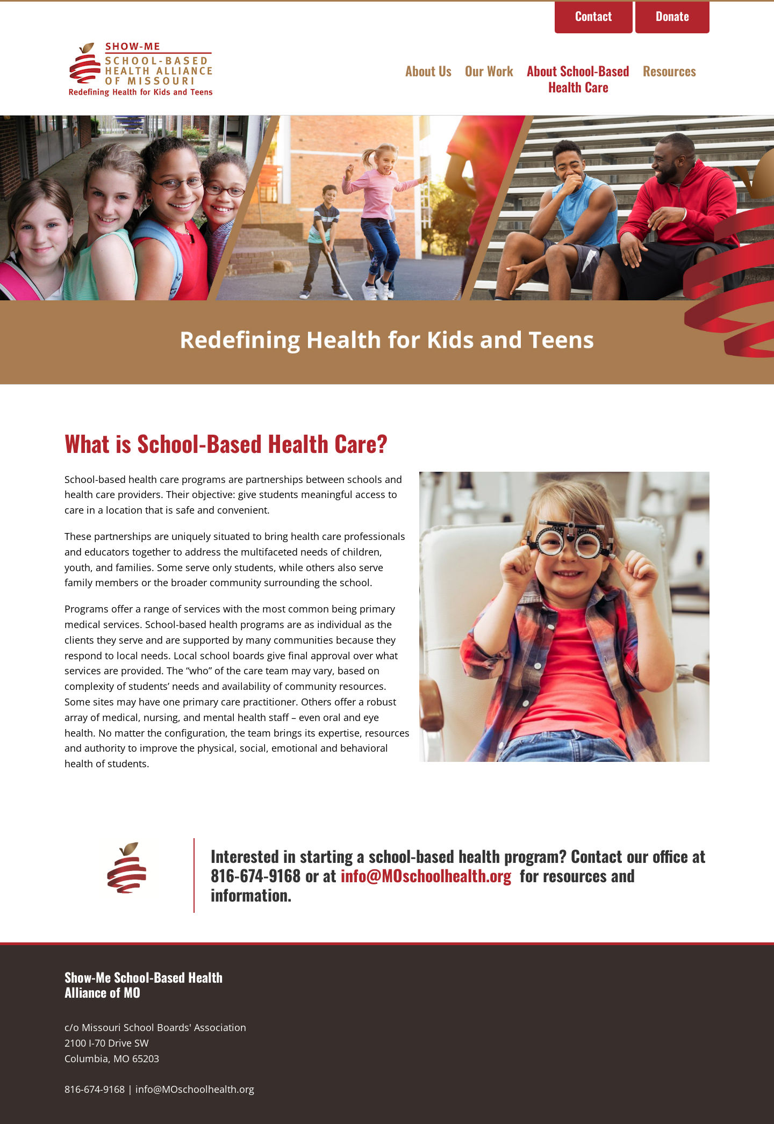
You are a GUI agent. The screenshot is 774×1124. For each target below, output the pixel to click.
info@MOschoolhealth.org (428, 874)
